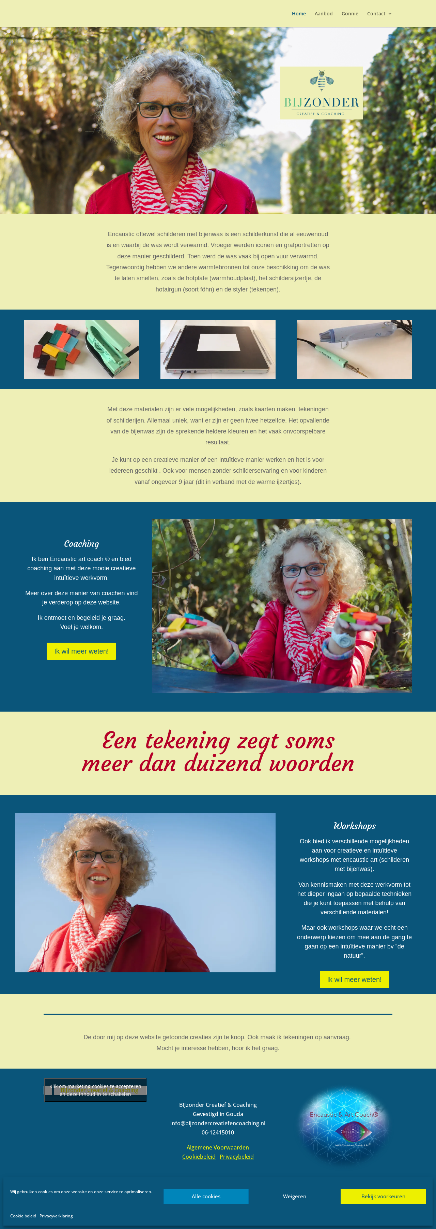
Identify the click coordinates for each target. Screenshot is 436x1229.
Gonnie (350, 14)
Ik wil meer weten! (81, 651)
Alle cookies (206, 1196)
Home (299, 14)
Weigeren (294, 1196)
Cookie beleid (23, 1216)
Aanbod (324, 14)
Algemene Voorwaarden (218, 1147)
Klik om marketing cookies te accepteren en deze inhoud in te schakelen (95, 1090)
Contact (376, 14)
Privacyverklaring (56, 1216)
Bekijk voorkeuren (383, 1196)
